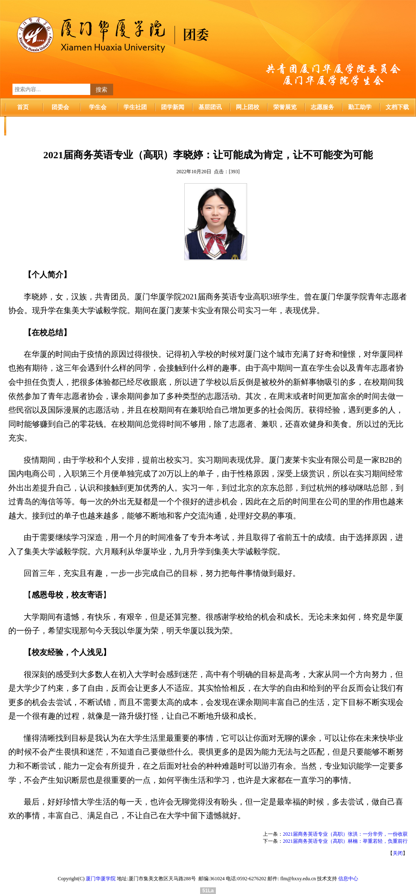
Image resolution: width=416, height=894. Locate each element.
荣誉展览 (285, 107)
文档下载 (397, 107)
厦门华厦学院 (101, 879)
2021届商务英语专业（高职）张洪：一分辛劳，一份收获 (345, 834)
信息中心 (348, 879)
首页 (23, 107)
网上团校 (247, 107)
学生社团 (135, 107)
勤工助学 (359, 107)
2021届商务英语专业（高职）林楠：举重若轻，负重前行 (345, 841)
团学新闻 (172, 107)
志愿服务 (322, 107)
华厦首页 (23, 126)
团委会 (60, 107)
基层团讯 (210, 107)
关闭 (398, 853)
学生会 (97, 107)
